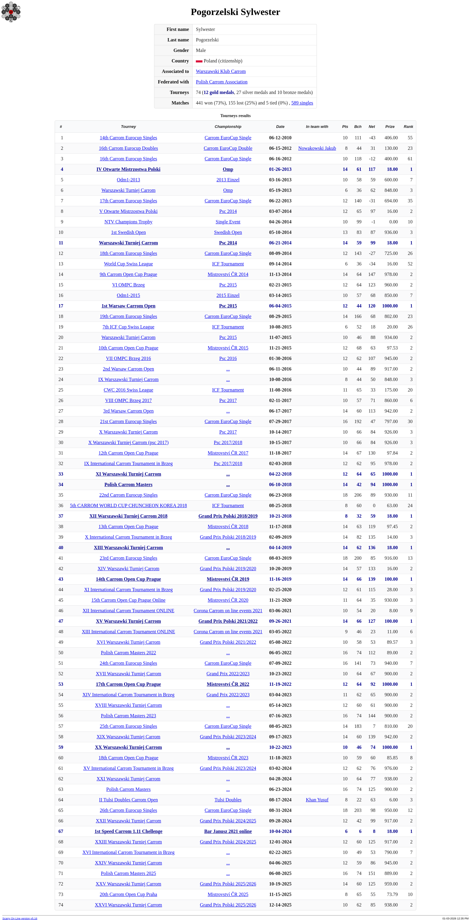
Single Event (228, 221)
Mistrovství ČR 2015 (228, 347)
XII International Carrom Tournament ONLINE (128, 610)
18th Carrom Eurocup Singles (128, 253)
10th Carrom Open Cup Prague (128, 347)
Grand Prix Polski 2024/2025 (228, 820)
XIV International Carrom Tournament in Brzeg (129, 694)
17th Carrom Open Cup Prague (128, 684)
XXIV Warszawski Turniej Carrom (128, 862)
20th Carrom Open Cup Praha (128, 894)
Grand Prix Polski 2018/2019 (228, 516)
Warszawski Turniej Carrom (129, 190)
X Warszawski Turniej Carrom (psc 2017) (128, 442)
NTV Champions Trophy (129, 221)
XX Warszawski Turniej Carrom (128, 747)
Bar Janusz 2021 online (228, 831)
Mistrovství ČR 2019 (228, 579)
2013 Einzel (228, 179)
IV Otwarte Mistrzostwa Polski (128, 169)
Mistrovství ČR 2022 (228, 684)
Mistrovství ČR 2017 (228, 452)
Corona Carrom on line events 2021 (228, 610)
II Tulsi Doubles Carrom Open (128, 799)
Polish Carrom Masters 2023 (128, 715)
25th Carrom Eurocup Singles (128, 726)
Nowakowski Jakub (317, 148)
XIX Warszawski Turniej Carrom (128, 736)
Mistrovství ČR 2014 (228, 274)
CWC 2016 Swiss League (128, 389)
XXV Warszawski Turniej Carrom (128, 883)
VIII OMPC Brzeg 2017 (128, 400)
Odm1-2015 (128, 295)
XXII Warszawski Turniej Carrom (128, 820)
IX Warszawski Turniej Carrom (128, 379)
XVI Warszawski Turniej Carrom (128, 642)
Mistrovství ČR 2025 (228, 894)
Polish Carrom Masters (129, 484)
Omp (228, 169)
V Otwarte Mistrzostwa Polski (128, 211)
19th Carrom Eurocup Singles (128, 316)
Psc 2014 (228, 211)
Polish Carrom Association (222, 81)
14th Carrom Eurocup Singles (128, 137)
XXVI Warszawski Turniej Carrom (128, 904)
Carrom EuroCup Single (228, 137)
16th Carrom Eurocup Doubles (128, 148)
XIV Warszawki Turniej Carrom (129, 568)
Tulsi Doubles (228, 799)
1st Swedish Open (128, 232)
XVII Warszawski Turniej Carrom (128, 673)
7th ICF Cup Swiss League (128, 326)
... (228, 368)
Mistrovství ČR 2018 (228, 526)
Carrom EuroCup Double (228, 148)
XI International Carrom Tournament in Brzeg (128, 589)
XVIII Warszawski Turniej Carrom (128, 705)
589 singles (302, 102)
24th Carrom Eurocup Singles (128, 663)
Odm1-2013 (128, 179)
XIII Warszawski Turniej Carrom (128, 547)
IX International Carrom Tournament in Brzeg (128, 463)
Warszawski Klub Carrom (221, 71)
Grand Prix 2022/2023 (228, 673)
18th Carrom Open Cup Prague (128, 757)
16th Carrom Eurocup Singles (128, 158)
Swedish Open (228, 232)
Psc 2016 (228, 358)
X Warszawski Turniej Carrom (128, 431)
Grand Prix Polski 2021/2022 (228, 621)
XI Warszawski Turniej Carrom (128, 474)
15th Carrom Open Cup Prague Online (128, 600)
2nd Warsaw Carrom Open (128, 368)
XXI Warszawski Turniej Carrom (128, 778)
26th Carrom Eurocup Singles (128, 810)
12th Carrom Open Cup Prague (128, 452)
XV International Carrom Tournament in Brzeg (128, 768)
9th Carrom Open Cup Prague (128, 274)
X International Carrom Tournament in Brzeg (128, 537)
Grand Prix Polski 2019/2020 (228, 568)
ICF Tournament (228, 263)
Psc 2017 (228, 400)
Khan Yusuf (317, 799)
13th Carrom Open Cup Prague (128, 526)
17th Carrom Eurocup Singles (128, 200)
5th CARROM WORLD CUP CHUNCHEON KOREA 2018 (128, 505)
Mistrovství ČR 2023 (228, 757)
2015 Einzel (228, 295)
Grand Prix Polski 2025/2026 (228, 883)
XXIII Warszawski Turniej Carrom (128, 841)
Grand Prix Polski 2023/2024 (228, 736)
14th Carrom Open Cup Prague (128, 579)
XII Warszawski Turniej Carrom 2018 (129, 516)
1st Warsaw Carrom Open (128, 305)
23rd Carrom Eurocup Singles (128, 558)
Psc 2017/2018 (228, 442)
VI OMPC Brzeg (128, 284)
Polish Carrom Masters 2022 (128, 652)
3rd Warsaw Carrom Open (128, 410)
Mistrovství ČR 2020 (228, 600)
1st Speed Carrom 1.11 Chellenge (129, 831)
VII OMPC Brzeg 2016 (128, 358)
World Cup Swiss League (128, 263)
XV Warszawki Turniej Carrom (128, 621)
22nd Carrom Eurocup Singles (128, 495)
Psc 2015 (228, 284)
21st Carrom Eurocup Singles (128, 421)
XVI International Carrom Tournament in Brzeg (128, 852)
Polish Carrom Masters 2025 (128, 873)
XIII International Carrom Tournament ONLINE (128, 631)
